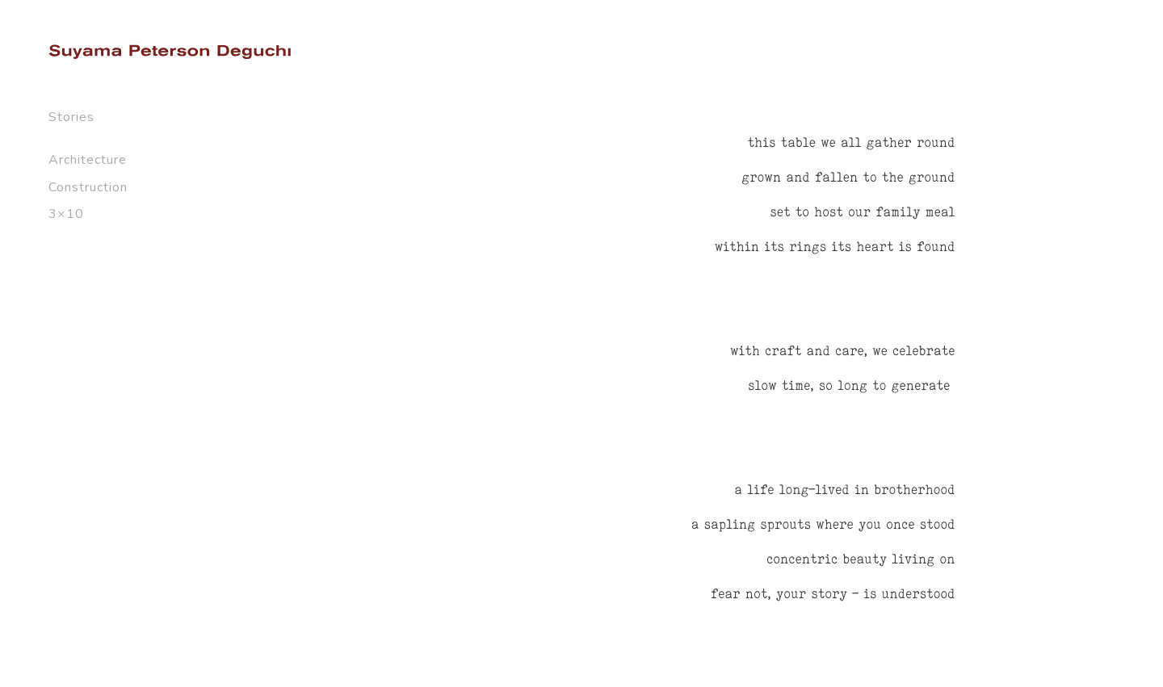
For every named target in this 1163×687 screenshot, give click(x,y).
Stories (71, 117)
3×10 (66, 214)
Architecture (87, 160)
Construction (88, 187)
